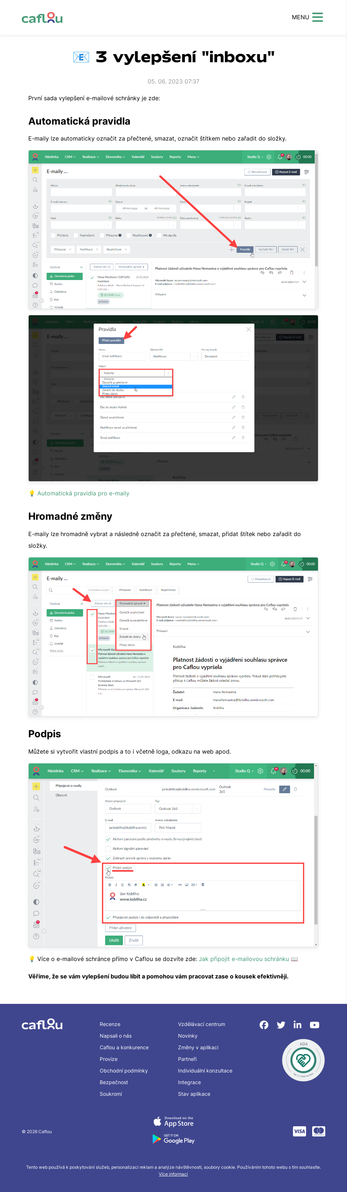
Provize (108, 1059)
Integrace (189, 1082)
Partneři (187, 1059)
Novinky (188, 1036)
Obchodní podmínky (124, 1070)
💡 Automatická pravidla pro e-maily (78, 493)
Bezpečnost (114, 1082)
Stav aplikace (194, 1094)
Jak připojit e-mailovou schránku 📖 (248, 958)
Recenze (110, 1024)
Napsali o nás (116, 1036)
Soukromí (111, 1094)
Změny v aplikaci (198, 1047)
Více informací (173, 1174)
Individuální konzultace (205, 1070)
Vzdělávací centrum (201, 1024)
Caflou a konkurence (124, 1047)
